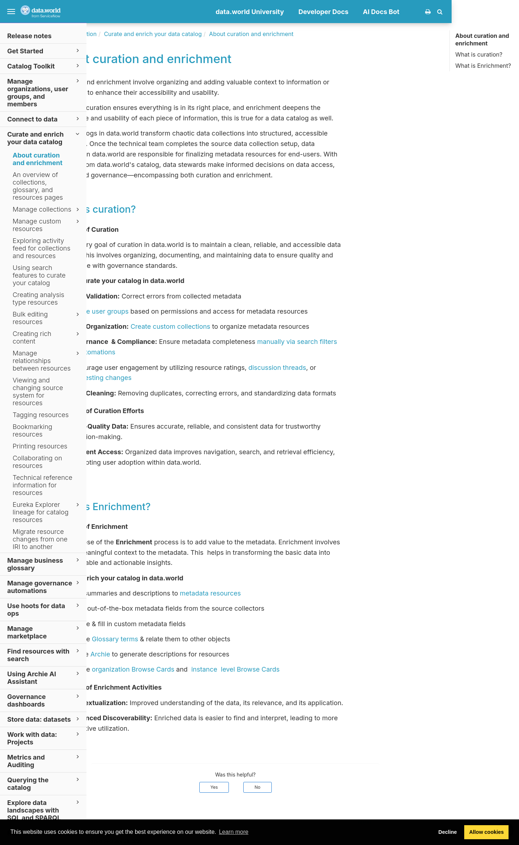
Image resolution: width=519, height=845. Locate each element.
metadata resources (277, 593)
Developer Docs (391, 12)
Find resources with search (44, 655)
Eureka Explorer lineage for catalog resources (47, 512)
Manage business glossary (44, 564)
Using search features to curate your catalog (39, 275)
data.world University (317, 12)
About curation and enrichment (37, 159)
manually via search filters (364, 341)
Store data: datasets (44, 719)
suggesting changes (168, 377)
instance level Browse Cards (303, 669)
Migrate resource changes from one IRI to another (40, 539)
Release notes (29, 36)
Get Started (44, 51)
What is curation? (478, 54)
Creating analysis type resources (38, 298)
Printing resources (40, 446)
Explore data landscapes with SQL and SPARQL (44, 810)
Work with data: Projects (44, 738)
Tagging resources (41, 415)
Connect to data (44, 119)
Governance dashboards (44, 700)
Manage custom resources (47, 225)
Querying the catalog (44, 783)
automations (164, 352)
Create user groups (166, 311)
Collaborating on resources (37, 461)
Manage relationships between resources (47, 360)
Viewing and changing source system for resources (38, 391)
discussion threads (344, 367)
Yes (281, 787)
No (325, 787)
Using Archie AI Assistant (44, 677)
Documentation (143, 33)
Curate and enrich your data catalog (44, 138)
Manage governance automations (44, 586)
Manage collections (47, 209)
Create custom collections (238, 326)
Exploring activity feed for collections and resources (41, 248)
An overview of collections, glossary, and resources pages (38, 186)
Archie (168, 654)
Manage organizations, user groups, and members (44, 92)
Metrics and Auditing (44, 761)
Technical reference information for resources (42, 485)
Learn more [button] (233, 832)
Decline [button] (447, 832)
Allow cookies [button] (486, 832)
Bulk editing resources (47, 318)
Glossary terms (182, 639)
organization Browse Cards (200, 669)
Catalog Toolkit (44, 66)
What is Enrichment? (483, 65)
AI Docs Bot (448, 12)
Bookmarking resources (32, 430)
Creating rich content (47, 337)
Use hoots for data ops (44, 609)
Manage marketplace (44, 632)
